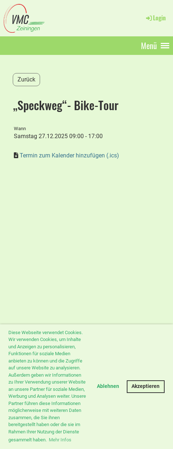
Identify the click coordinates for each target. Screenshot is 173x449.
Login (155, 17)
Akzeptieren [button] (145, 386)
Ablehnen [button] (108, 386)
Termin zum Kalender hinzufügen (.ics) (69, 155)
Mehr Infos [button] (60, 439)
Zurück (26, 79)
